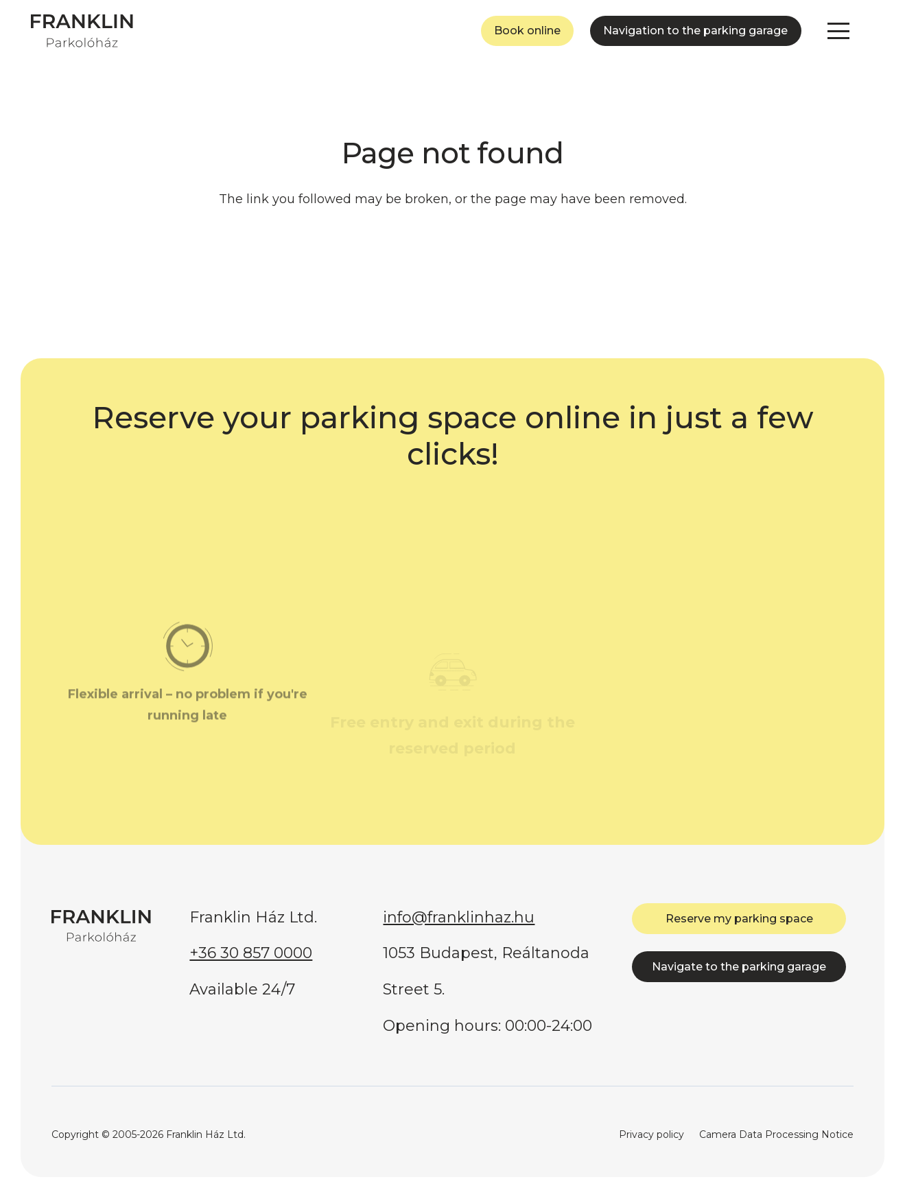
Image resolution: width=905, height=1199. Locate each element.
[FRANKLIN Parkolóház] (82, 30)
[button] (839, 31)
